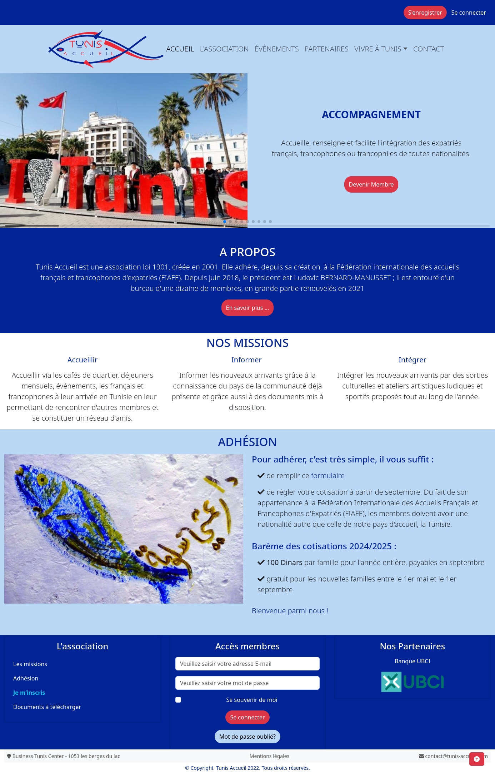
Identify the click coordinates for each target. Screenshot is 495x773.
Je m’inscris (29, 693)
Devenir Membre (371, 184)
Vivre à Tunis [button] (377, 49)
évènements (277, 49)
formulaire (328, 475)
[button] (224, 221)
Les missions (30, 664)
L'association (224, 49)
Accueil (180, 49)
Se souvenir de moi (252, 700)
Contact (428, 49)
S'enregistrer (425, 12)
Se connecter (468, 12)
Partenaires (327, 49)
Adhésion (25, 678)
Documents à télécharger (47, 707)
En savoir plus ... (247, 308)
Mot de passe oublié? (247, 736)
